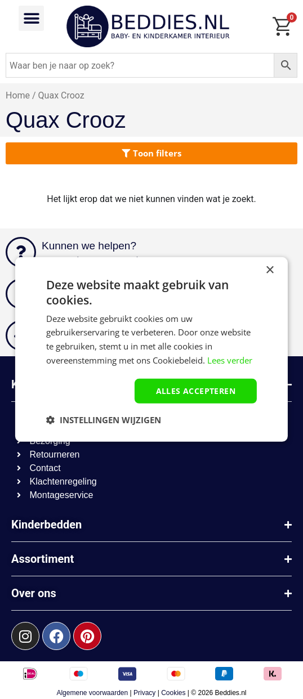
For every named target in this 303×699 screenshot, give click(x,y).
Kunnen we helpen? (89, 246)
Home (18, 95)
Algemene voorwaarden (92, 693)
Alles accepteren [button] (195, 390)
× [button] (269, 270)
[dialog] (151, 349)
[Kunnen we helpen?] (21, 252)
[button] (31, 18)
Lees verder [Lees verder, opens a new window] (229, 360)
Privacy (144, 693)
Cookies (173, 693)
